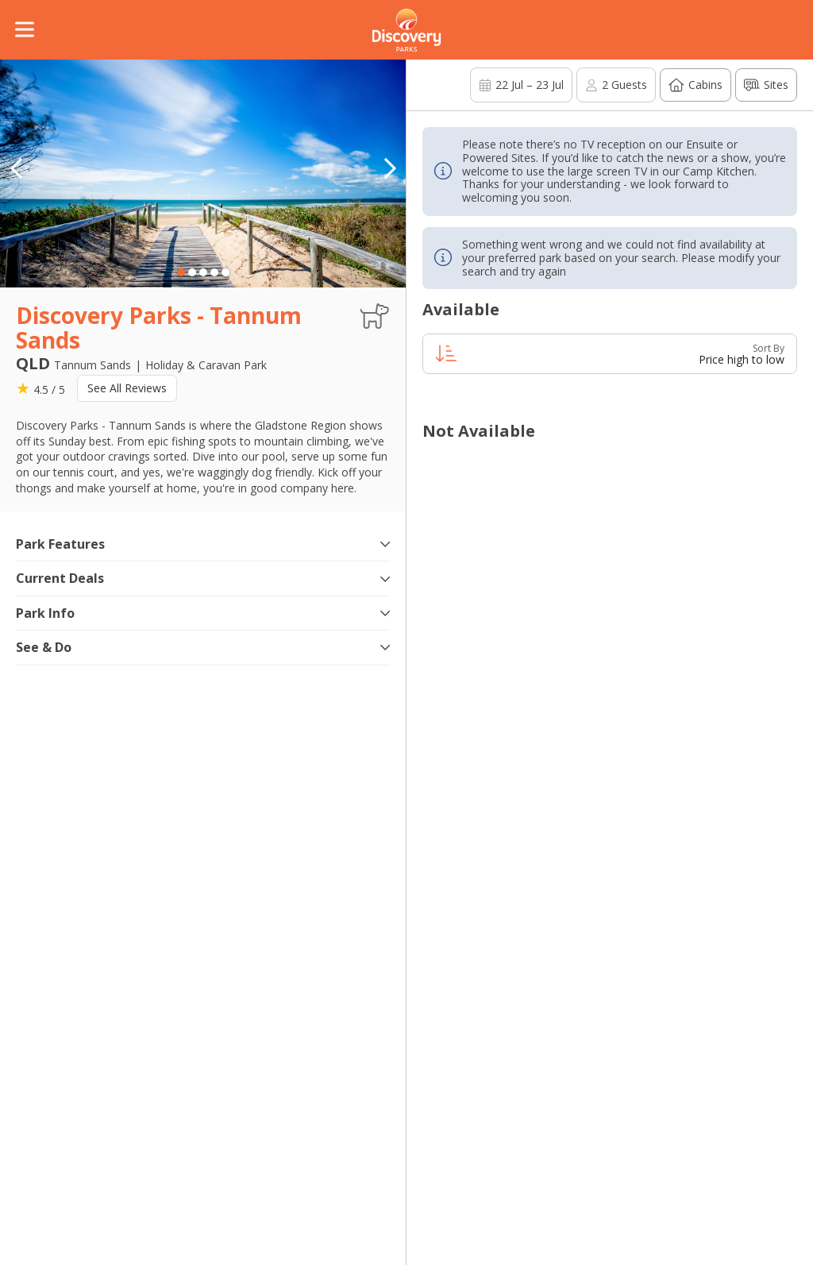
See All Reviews (127, 387)
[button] (390, 168)
